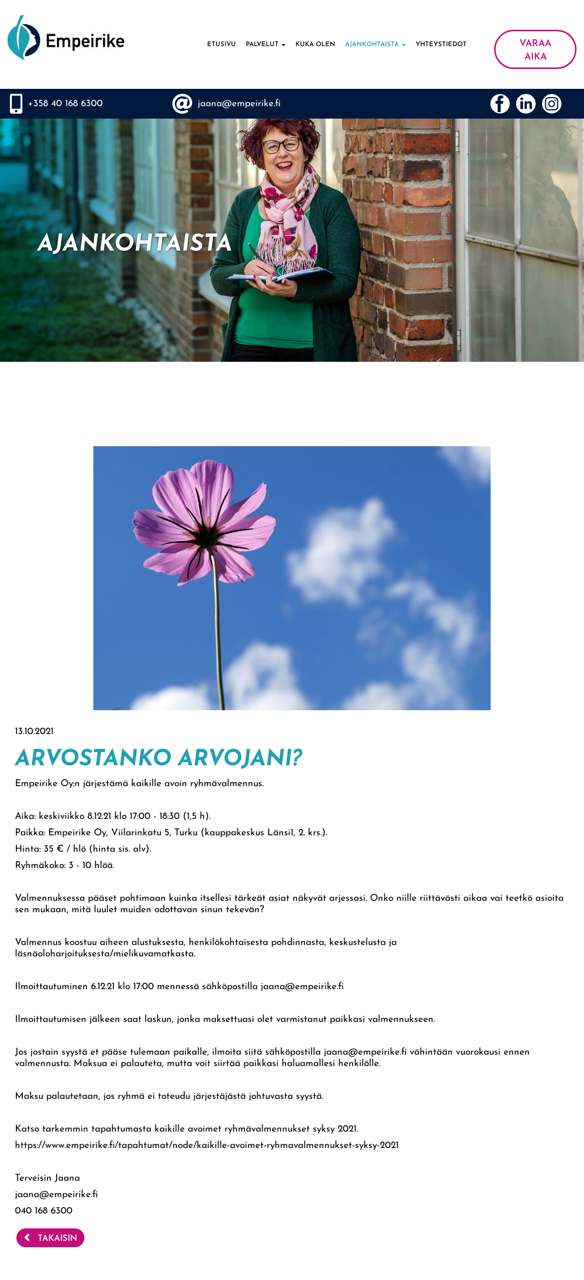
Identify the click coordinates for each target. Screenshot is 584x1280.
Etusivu (221, 44)
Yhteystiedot (441, 44)
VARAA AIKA (535, 50)
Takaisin (50, 1238)
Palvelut (266, 44)
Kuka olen (315, 44)
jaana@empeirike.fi (239, 104)
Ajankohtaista (375, 44)
